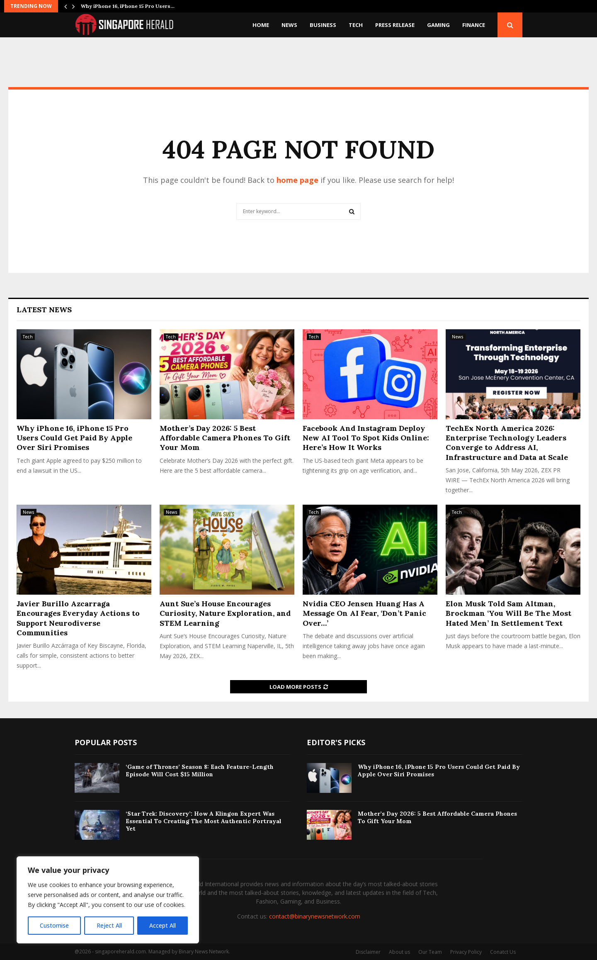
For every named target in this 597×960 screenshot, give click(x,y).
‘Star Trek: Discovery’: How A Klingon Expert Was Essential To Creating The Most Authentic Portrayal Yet (204, 821)
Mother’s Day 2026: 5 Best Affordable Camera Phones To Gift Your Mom (225, 437)
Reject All (108, 925)
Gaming (438, 25)
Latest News (44, 309)
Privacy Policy (466, 951)
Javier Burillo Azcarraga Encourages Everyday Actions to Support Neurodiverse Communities (78, 618)
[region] (108, 899)
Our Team (430, 951)
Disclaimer (368, 951)
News (289, 25)
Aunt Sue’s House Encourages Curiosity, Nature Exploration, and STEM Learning (225, 613)
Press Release (395, 25)
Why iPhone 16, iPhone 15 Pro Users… (128, 6)
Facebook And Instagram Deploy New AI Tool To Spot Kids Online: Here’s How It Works (366, 437)
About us (399, 951)
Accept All (162, 925)
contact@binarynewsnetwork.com (314, 916)
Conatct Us (503, 951)
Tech (356, 25)
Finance (473, 25)
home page (297, 180)
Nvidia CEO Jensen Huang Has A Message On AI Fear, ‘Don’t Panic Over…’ (364, 613)
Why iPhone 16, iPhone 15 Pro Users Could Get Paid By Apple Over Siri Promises (74, 437)
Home (260, 25)
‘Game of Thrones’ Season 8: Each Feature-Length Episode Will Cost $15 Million (200, 770)
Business (323, 25)
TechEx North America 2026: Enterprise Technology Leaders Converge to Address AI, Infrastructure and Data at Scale (507, 442)
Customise (54, 925)
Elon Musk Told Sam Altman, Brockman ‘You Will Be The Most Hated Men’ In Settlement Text (508, 613)
